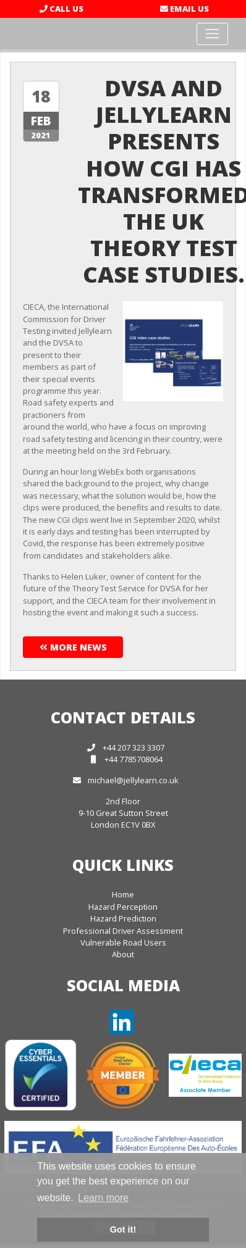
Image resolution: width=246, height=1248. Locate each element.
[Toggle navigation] (212, 34)
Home (123, 894)
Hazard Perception (123, 906)
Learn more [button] (103, 1197)
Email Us (184, 8)
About (123, 954)
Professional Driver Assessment (123, 930)
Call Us (61, 8)
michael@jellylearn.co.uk (133, 780)
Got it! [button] (123, 1229)
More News (73, 647)
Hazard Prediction (123, 918)
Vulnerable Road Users (123, 942)
